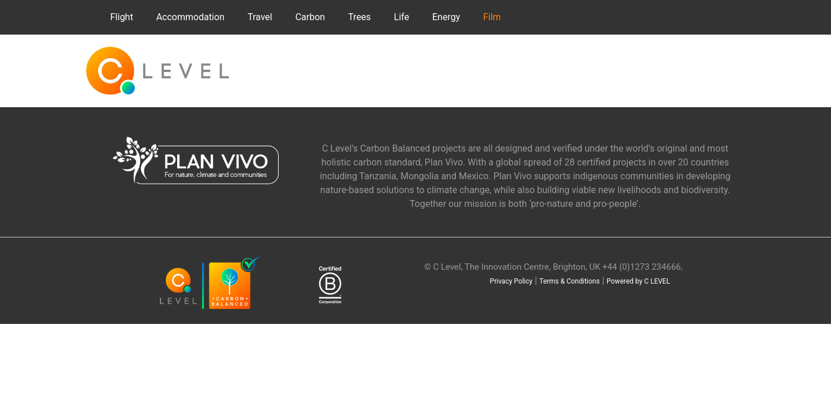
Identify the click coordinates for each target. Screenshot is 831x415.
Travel (260, 17)
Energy (446, 17)
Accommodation (190, 17)
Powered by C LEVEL (638, 281)
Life (401, 17)
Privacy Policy (511, 281)
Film (492, 17)
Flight (121, 17)
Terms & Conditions (570, 281)
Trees (359, 17)
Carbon (310, 17)
